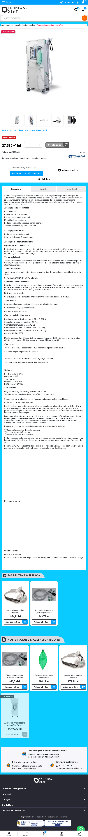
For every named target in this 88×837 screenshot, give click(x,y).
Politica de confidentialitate (24, 768)
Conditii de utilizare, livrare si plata (27, 766)
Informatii (7, 794)
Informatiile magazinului (14, 788)
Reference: (7, 152)
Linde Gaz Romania (58, 448)
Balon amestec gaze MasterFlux (44, 676)
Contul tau (7, 805)
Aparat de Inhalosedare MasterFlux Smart (14, 724)
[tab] (16, 189)
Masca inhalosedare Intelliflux (15, 611)
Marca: (83, 152)
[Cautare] (44, 18)
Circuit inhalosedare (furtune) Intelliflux (44, 611)
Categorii (7, 799)
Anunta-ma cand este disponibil (26, 173)
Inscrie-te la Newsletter (13, 810)
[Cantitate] (33, 144)
